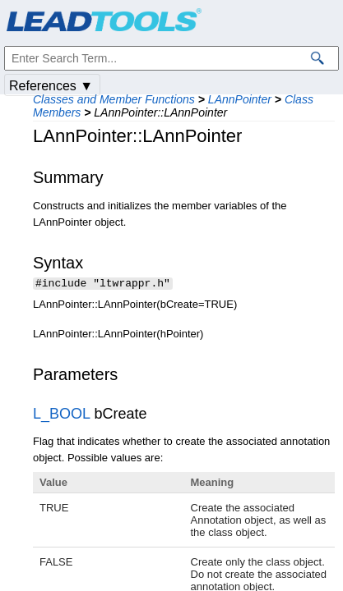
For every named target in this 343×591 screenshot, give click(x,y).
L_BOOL (61, 415)
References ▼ (51, 86)
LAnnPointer (239, 99)
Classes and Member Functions (114, 99)
